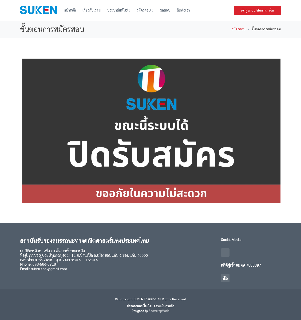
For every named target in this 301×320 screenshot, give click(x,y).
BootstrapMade (159, 311)
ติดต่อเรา (183, 10)
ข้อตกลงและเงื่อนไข (139, 306)
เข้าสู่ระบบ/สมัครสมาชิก (257, 10)
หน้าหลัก (69, 10)
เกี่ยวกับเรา (90, 10)
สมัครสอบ (144, 10)
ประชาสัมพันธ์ (117, 10)
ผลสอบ (165, 10)
